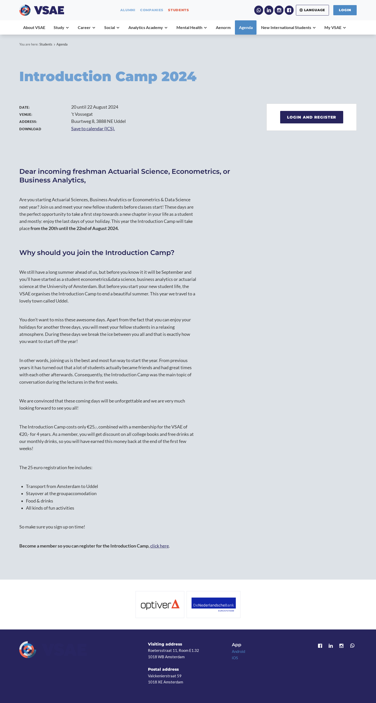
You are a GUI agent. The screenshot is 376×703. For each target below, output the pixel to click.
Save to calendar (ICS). (93, 128)
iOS (235, 657)
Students (45, 44)
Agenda (62, 44)
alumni (128, 10)
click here (159, 546)
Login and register (311, 117)
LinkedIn (268, 10)
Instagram (279, 10)
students (178, 10)
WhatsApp (258, 10)
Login (345, 10)
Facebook (289, 10)
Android (238, 651)
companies (151, 10)
